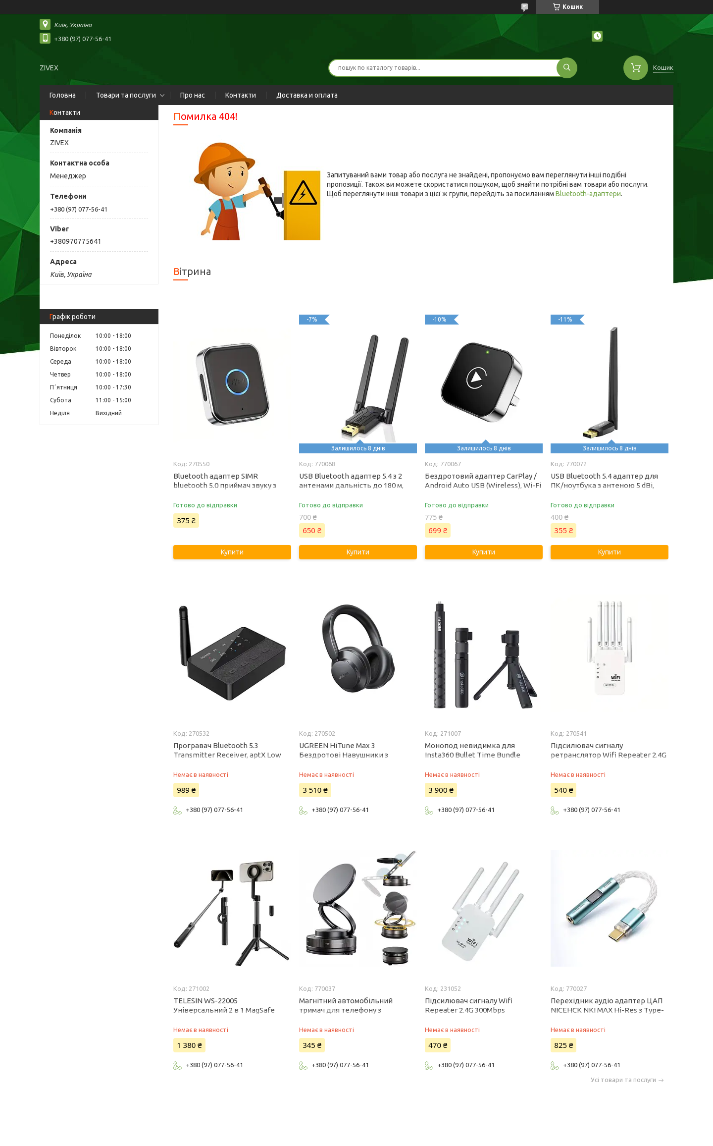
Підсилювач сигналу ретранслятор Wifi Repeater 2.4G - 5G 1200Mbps (608, 754)
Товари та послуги (126, 95)
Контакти (240, 95)
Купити (232, 552)
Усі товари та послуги (623, 1080)
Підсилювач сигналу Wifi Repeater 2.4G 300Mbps (468, 1005)
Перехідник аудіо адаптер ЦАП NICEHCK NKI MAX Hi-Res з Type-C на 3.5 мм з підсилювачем (607, 1010)
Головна (63, 95)
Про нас (192, 95)
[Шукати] (567, 67)
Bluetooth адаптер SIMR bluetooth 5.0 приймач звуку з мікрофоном (224, 485)
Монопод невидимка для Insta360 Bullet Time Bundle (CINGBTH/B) (472, 754)
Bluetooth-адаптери (588, 194)
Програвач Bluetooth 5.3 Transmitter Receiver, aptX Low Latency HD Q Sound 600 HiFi (227, 754)
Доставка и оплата (307, 95)
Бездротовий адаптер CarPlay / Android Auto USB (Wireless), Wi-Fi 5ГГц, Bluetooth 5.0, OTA (483, 485)
